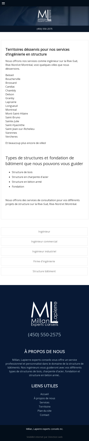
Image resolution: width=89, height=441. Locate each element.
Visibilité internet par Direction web (45, 436)
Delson (9, 94)
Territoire (45, 406)
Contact (44, 415)
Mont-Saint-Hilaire (16, 113)
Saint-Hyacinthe (15, 125)
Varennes (11, 133)
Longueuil (11, 106)
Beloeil (9, 75)
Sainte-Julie (12, 121)
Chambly (10, 90)
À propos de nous (44, 398)
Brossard (11, 83)
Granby (9, 98)
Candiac (10, 86)
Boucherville (12, 79)
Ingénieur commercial (44, 241)
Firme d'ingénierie (44, 261)
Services (44, 402)
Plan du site (44, 410)
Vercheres (11, 136)
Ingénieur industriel (44, 251)
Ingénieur (44, 231)
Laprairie (10, 102)
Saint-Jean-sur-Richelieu (19, 129)
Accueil (44, 394)
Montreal (11, 109)
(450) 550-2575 (44, 28)
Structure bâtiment (44, 271)
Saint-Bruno (12, 117)
